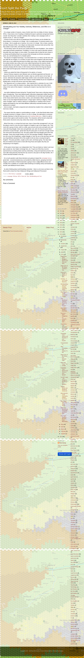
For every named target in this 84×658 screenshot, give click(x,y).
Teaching (73, 585)
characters (73, 219)
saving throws (74, 526)
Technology (74, 587)
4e (71, 146)
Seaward (73, 533)
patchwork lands (75, 436)
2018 (61, 225)
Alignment (73, 162)
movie (72, 398)
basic (72, 183)
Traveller (73, 613)
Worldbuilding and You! (36, 176)
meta (72, 379)
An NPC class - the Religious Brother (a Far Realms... (64, 381)
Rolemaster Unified (76, 506)
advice (72, 155)
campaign (44, 158)
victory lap (73, 624)
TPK (72, 611)
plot (72, 462)
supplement (74, 575)
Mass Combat (74, 375)
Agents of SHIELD (75, 159)
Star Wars (73, 562)
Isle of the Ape (74, 351)
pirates (72, 448)
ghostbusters (74, 307)
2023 (61, 213)
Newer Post (7, 227)
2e (71, 140)
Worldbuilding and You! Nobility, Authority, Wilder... (64, 286)
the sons (73, 591)
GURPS (73, 320)
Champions (74, 215)
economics (73, 268)
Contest (73, 235)
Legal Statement (36, 19)
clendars (73, 227)
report (72, 495)
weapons (73, 634)
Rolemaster (74, 504)
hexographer (74, 332)
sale (72, 518)
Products (12, 19)
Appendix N (74, 167)
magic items (74, 367)
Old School (73, 417)
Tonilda (72, 605)
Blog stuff (73, 196)
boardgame (74, 198)
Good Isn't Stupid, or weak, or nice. (64, 274)
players (73, 458)
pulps (72, 474)
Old (72, 415)
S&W (72, 516)
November (63, 240)
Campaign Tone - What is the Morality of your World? (64, 337)
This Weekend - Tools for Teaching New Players (64, 302)
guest (72, 318)
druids (72, 258)
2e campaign (74, 142)
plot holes (73, 464)
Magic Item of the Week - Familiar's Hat (64, 268)
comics (72, 233)
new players (74, 402)
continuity (73, 237)
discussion (73, 248)
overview (73, 432)
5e (71, 148)
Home (5, 19)
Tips (28, 176)
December (63, 236)
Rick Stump (62, 443)
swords (72, 577)
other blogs (74, 430)
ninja (72, 406)
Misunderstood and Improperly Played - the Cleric (64, 396)
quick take (73, 477)
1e (71, 138)
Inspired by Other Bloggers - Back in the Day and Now (64, 260)
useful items (74, 620)
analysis (73, 164)
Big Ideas (73, 190)
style (72, 568)
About (45, 19)
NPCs (19, 176)
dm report (73, 250)
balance (73, 181)
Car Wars (73, 213)
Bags (72, 179)
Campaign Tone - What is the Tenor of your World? (64, 371)
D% (72, 242)
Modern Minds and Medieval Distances (63, 191)
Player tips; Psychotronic (74, 453)
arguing (73, 171)
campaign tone (74, 209)
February (63, 431)
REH (72, 491)
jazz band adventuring (74, 356)
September (64, 246)
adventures (74, 152)
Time (72, 599)
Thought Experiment (74, 596)
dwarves (73, 264)
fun (71, 303)
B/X (72, 177)
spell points (74, 558)
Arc (71, 169)
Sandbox (73, 522)
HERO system (74, 330)
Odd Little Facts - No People (64, 364)
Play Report (74, 450)
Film (72, 291)
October (63, 243)
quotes (72, 479)
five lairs (73, 293)
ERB (72, 277)
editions (73, 270)
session (73, 535)
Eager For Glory (75, 266)
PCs (72, 444)
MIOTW (73, 381)
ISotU (72, 353)
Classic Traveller (75, 223)
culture (72, 239)
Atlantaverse (74, 175)
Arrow (72, 173)
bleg (72, 194)
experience (73, 281)
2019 (61, 222)
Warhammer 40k (75, 630)
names (72, 400)
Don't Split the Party (13, 8)
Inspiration (73, 347)
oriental (73, 423)
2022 (61, 215)
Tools (72, 607)
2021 (61, 218)
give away (73, 310)
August (63, 249)
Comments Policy (23, 19)
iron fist (73, 349)
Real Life (23, 176)
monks (72, 387)
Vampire (73, 622)
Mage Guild (74, 363)
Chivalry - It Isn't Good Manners (64, 280)
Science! (73, 530)
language (73, 359)
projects (73, 470)
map (72, 369)
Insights (73, 345)
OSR (72, 425)
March (63, 429)
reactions (73, 487)
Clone (72, 229)
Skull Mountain (74, 554)
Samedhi (73, 520)
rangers (73, 483)
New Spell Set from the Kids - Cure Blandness (64, 418)
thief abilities (74, 593)
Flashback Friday (75, 300)
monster (73, 390)
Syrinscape (74, 579)
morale (72, 396)
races (72, 481)
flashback (73, 298)
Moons (72, 394)
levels (72, 361)
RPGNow (73, 512)
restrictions (73, 500)
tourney (73, 609)
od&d (72, 411)
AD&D (72, 150)
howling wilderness (36, 116)
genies (72, 305)
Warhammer (74, 628)
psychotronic (74, 472)
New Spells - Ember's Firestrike (64, 309)
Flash (72, 296)
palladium (73, 434)
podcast (73, 466)
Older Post (50, 227)
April (62, 426)
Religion (73, 493)
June (62, 254)
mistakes (73, 383)
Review (73, 502)
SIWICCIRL (74, 548)
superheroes (74, 573)
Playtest (73, 460)
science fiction (74, 528)
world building (74, 638)
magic (72, 365)
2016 (61, 229)
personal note (74, 446)
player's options (75, 455)
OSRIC (72, 427)
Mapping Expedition (73, 372)
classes (73, 221)
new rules (73, 404)
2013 (61, 436)
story (72, 564)
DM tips (15, 176)
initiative (73, 343)
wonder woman (75, 636)
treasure (73, 615)
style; (72, 571)
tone (49, 158)
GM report (73, 312)
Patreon (73, 441)
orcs (72, 421)
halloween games (75, 324)
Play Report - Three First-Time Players (64, 294)
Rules (72, 514)
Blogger (61, 651)
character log (74, 217)
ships (72, 542)
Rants (72, 485)
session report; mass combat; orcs (76, 538)
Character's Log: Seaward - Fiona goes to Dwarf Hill (64, 327)
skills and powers (75, 550)
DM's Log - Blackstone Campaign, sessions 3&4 (64, 410)
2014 (61, 234)
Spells (72, 560)
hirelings (73, 334)
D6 (71, 244)
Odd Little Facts (75, 413)
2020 (61, 220)
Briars (72, 202)
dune (72, 260)
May (62, 424)
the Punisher (74, 589)
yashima (73, 643)
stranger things (74, 566)
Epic (72, 274)
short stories (74, 544)
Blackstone (73, 192)
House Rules (74, 340)
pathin (72, 439)
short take (73, 546)
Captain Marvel (75, 211)
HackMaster (74, 322)
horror (72, 338)
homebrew (73, 336)
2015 (61, 232)
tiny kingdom (74, 601)
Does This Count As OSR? (75, 255)
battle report (74, 185)
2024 (61, 211)
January (63, 433)
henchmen (73, 328)
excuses (73, 279)
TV (71, 618)
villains (72, 626)
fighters (73, 289)
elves (72, 272)
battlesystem (74, 188)
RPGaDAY (73, 509)
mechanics (73, 377)
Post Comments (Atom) (16, 231)
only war (73, 419)
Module (73, 385)
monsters (73, 392)
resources (73, 498)
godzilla (73, 316)
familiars (73, 283)
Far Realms (74, 287)
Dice (72, 246)
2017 (61, 227)
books (72, 200)
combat (73, 231)
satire (72, 524)
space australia (75, 556)
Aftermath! (73, 157)
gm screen (73, 314)
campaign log (74, 207)
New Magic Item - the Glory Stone (64, 403)
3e (71, 144)
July (62, 252)
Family (72, 285)
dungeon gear (74, 262)
